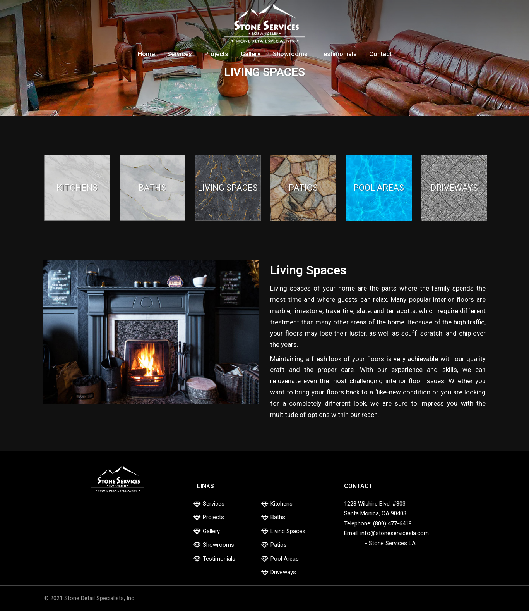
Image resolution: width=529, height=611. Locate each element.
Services (179, 54)
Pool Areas (284, 558)
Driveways (283, 572)
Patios (278, 544)
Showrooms (290, 54)
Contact (380, 54)
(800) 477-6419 (392, 523)
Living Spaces (287, 531)
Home (146, 54)
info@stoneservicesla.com (394, 533)
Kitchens (281, 503)
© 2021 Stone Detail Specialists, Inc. (89, 598)
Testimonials (338, 54)
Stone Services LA (392, 543)
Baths (277, 517)
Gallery (250, 54)
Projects (216, 54)
